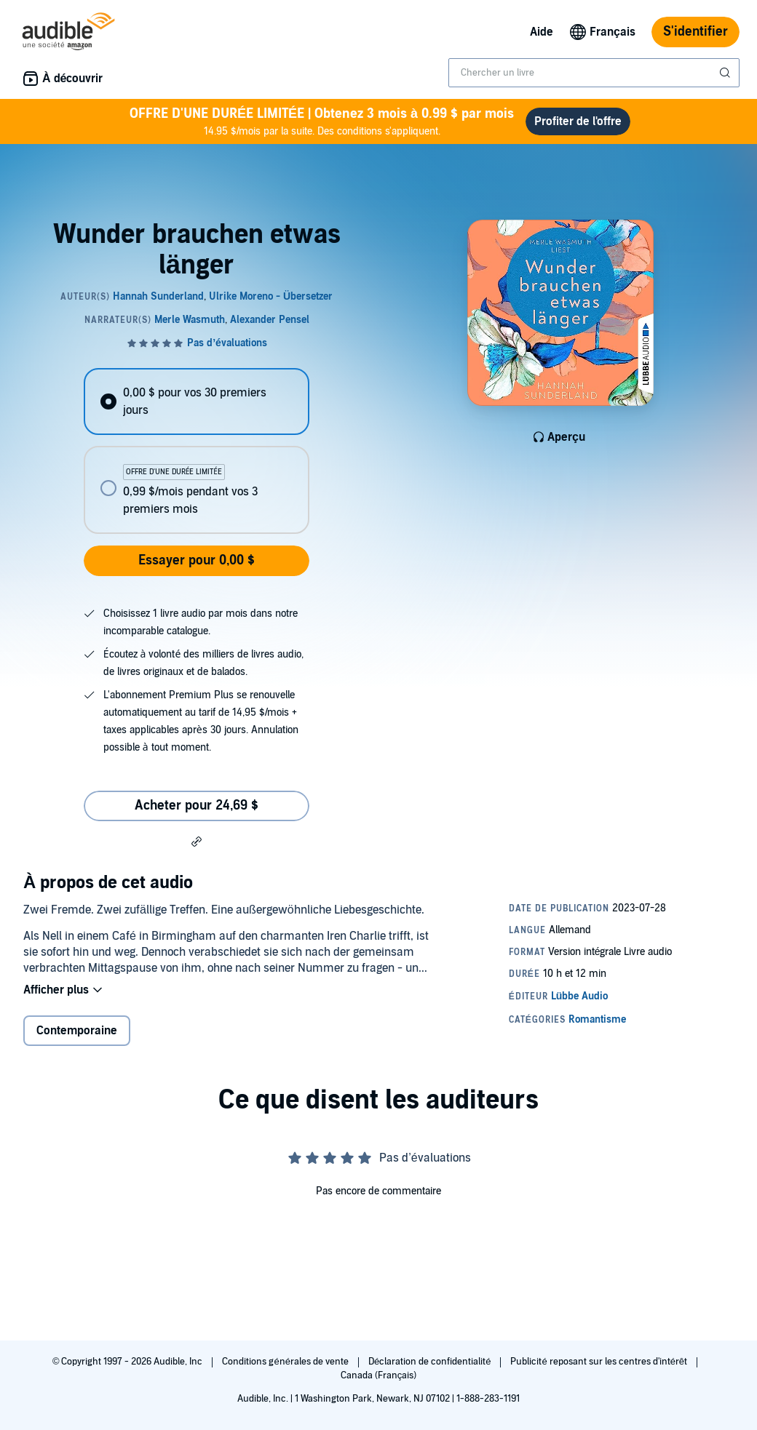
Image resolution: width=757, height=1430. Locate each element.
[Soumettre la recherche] (726, 72)
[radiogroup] (196, 451)
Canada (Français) (379, 1375)
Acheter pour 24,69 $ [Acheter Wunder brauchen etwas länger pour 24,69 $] (196, 805)
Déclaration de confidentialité (430, 1361)
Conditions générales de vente (286, 1361)
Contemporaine (76, 1030)
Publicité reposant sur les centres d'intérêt (599, 1361)
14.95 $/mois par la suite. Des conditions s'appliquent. (322, 121)
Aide (541, 32)
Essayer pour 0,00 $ (196, 560)
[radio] (196, 401)
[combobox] (594, 72)
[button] (196, 841)
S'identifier (695, 31)
